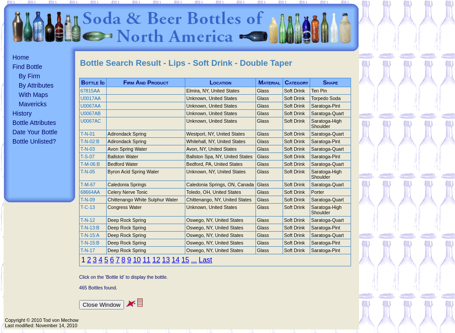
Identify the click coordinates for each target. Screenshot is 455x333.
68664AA (90, 192)
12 (156, 260)
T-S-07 (87, 156)
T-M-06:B (90, 164)
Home (20, 57)
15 (185, 260)
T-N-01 (87, 133)
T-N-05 (87, 171)
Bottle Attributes (34, 122)
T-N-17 (87, 250)
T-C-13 (87, 207)
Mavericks (33, 104)
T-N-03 (87, 149)
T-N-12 (87, 220)
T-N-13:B (90, 227)
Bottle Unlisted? (34, 141)
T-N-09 (87, 199)
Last (205, 260)
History (22, 113)
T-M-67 (88, 184)
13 (166, 260)
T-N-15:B (90, 242)
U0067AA (90, 105)
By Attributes (36, 85)
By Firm (29, 76)
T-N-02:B (90, 141)
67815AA (90, 90)
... (194, 260)
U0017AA (90, 98)
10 (137, 260)
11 (147, 260)
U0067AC (90, 121)
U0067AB (90, 113)
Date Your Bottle (34, 132)
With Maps (33, 94)
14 (176, 260)
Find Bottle (27, 66)
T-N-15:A (90, 235)
